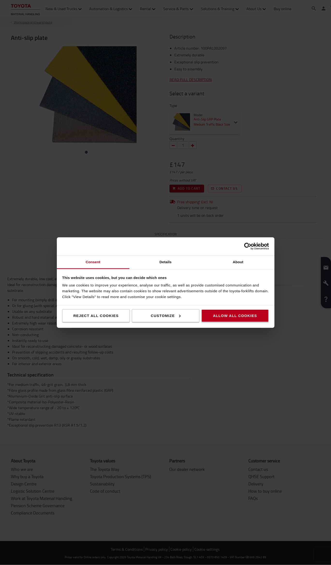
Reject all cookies (96, 315)
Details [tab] (166, 262)
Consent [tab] (93, 262)
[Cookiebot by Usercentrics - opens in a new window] (248, 246)
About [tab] (238, 262)
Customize (166, 315)
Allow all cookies (235, 315)
